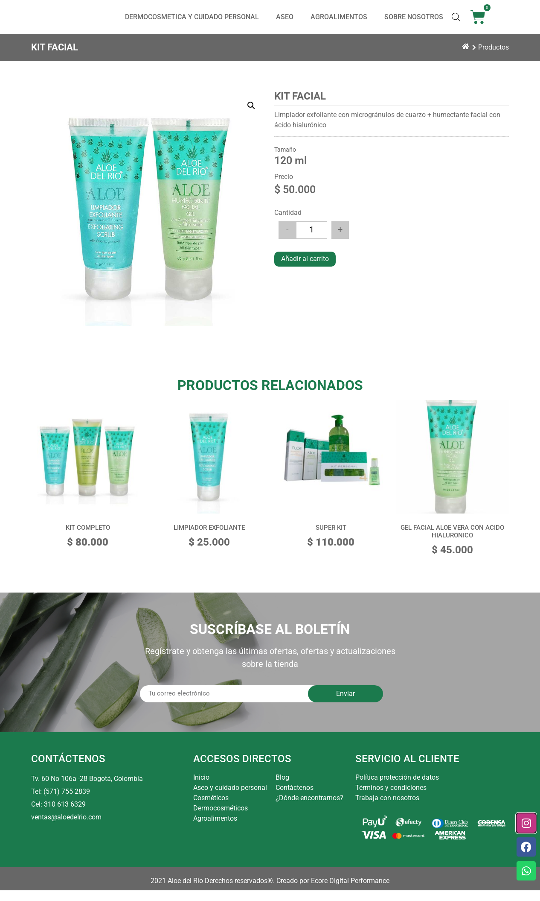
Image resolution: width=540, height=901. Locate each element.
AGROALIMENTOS (339, 22)
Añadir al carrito (305, 269)
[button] (251, 116)
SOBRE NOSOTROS (413, 22)
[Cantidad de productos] (311, 240)
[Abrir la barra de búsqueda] (456, 22)
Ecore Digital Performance (350, 891)
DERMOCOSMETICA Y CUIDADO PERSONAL (192, 22)
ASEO (284, 22)
